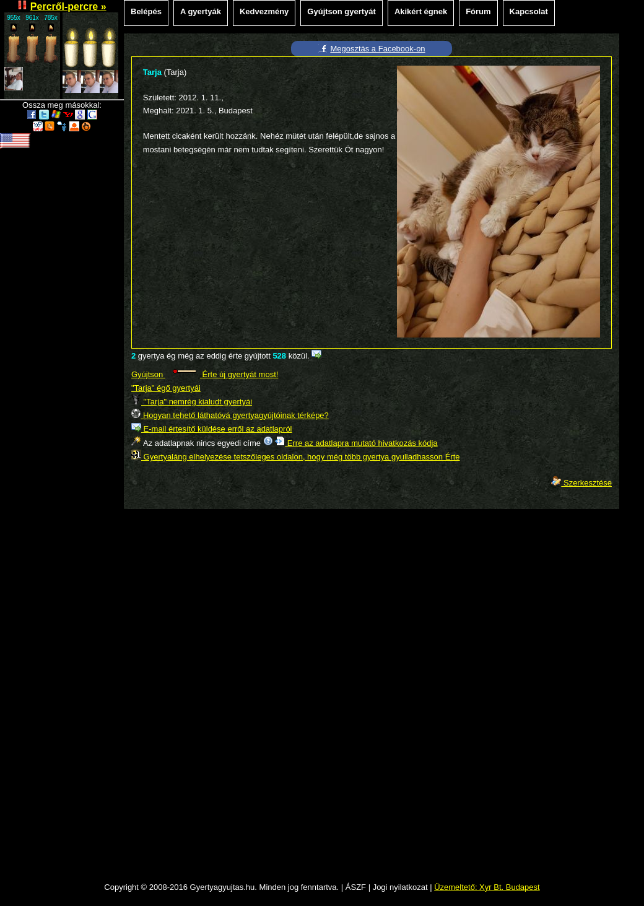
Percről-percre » (68, 6)
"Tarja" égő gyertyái (166, 388)
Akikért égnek (420, 11)
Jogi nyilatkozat (400, 887)
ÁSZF (356, 887)
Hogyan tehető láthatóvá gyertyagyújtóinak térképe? (230, 415)
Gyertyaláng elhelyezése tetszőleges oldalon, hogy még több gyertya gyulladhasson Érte (295, 456)
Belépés (146, 11)
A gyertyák (200, 11)
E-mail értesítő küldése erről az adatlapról (211, 428)
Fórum (478, 11)
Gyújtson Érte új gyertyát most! (204, 374)
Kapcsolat (529, 11)
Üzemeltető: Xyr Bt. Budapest (487, 887)
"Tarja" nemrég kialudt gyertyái (191, 401)
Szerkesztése (581, 482)
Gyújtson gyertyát (341, 11)
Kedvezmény (264, 11)
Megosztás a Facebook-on (377, 48)
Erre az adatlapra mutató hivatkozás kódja (356, 443)
